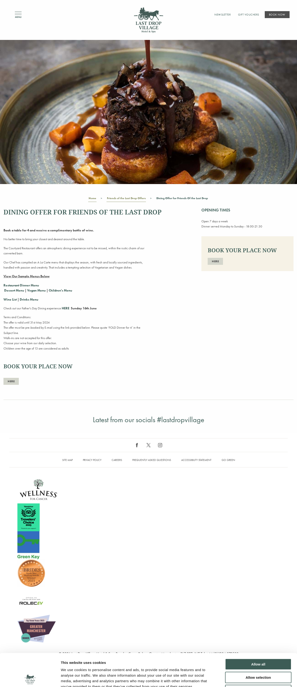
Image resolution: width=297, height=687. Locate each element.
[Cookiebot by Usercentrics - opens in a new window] (30, 677)
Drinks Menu (29, 299)
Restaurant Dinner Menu (21, 285)
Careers (117, 460)
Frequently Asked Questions (151, 460)
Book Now (277, 14)
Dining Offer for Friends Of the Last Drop (182, 199)
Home (92, 199)
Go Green (228, 460)
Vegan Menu (36, 290)
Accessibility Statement (196, 460)
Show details (243, 678)
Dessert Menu (13, 290)
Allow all (258, 631)
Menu (18, 14)
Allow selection (258, 645)
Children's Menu (60, 290)
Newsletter (222, 14)
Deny (258, 658)
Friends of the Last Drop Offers (126, 199)
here (11, 381)
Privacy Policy (92, 460)
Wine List (10, 299)
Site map (67, 460)
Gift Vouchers (248, 14)
